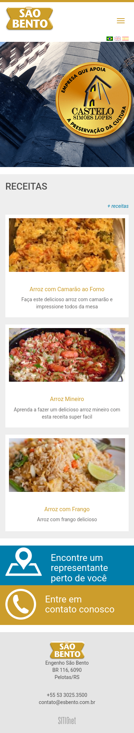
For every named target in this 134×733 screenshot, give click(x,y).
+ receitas (118, 206)
